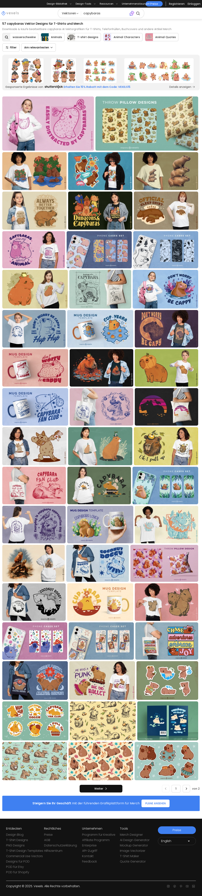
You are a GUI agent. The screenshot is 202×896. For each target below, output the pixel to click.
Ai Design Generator (134, 840)
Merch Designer (131, 834)
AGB (47, 840)
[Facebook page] (174, 886)
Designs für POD (18, 861)
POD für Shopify (17, 872)
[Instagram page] (168, 886)
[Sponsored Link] (26, 70)
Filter (11, 47)
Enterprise (89, 845)
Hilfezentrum (53, 851)
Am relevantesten (38, 47)
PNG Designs (15, 845)
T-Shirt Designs (17, 840)
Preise (48, 834)
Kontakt (88, 856)
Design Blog (14, 834)
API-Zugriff (89, 851)
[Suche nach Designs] (105, 13)
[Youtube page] (187, 886)
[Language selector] (177, 841)
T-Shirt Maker (129, 856)
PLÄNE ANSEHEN (155, 803)
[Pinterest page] (181, 886)
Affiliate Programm (96, 840)
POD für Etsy (15, 867)
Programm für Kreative (98, 834)
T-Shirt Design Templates (24, 851)
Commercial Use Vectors (24, 856)
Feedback (89, 861)
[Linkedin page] (193, 886)
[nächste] (101, 788)
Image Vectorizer (132, 851)
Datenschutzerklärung (60, 845)
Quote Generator (133, 861)
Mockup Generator (134, 845)
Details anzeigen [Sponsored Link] (182, 87)
